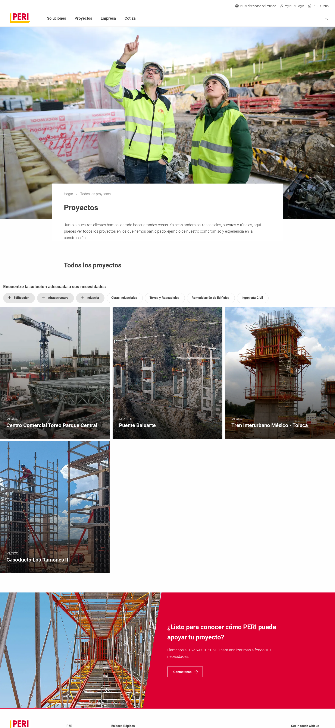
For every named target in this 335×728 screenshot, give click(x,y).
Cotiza (130, 18)
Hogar (69, 194)
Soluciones (56, 18)
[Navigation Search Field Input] (303, 18)
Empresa (108, 18)
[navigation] (185, 672)
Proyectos (83, 18)
